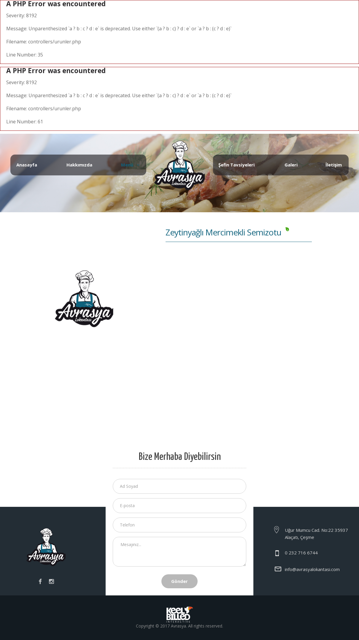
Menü (127, 165)
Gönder (179, 581)
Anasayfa (26, 165)
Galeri (291, 165)
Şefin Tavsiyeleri (236, 165)
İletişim (333, 165)
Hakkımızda (79, 165)
